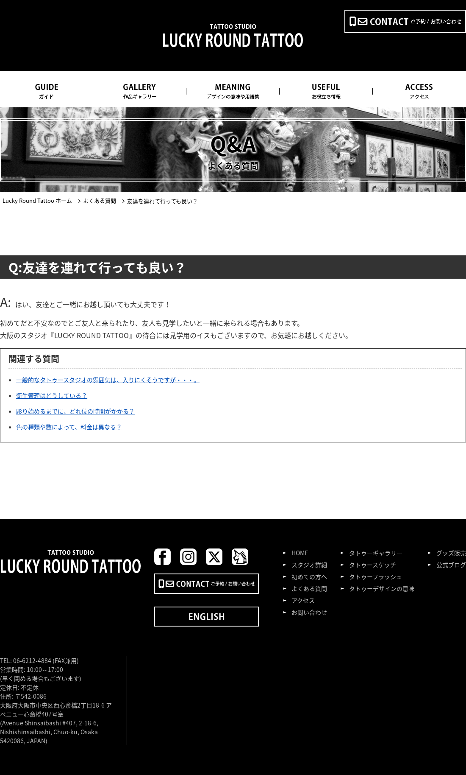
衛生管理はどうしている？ (51, 395)
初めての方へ (309, 576)
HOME (299, 552)
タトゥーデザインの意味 (381, 588)
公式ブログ (451, 564)
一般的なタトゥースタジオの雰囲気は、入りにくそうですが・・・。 (108, 379)
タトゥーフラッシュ (375, 576)
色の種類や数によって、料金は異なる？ (69, 426)
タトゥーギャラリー (375, 552)
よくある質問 (309, 588)
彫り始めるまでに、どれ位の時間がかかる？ (75, 411)
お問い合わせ (309, 612)
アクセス (303, 600)
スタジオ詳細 (309, 564)
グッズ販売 (451, 552)
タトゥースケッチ (372, 564)
